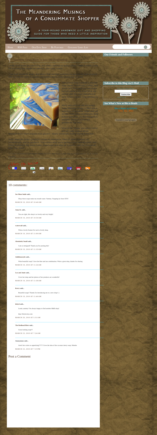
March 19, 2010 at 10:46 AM (28, 202)
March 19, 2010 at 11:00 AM (28, 233)
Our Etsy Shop (39, 47)
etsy (37, 176)
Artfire (120, 111)
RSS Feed (22, 47)
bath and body (30, 176)
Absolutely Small (21, 241)
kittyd (17, 304)
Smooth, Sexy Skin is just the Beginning (40, 59)
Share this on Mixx (78, 167)
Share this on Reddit (41, 167)
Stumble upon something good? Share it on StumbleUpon (32, 167)
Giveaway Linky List (78, 47)
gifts (40, 176)
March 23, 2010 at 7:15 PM (27, 349)
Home (10, 47)
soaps (59, 176)
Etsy (125, 111)
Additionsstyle (20, 257)
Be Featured (57, 47)
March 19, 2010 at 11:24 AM (28, 265)
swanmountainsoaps (68, 176)
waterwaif (18, 225)
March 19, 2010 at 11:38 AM (28, 280)
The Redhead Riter (22, 325)
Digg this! (23, 167)
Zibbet (131, 111)
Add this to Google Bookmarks (51, 167)
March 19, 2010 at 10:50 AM (28, 218)
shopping (53, 176)
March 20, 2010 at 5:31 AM (27, 317)
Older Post (94, 430)
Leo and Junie (20, 273)
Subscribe (87, 167)
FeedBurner (130, 97)
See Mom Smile (20, 194)
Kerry (17, 288)
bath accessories (19, 176)
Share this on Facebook (69, 167)
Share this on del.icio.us (14, 167)
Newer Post (11, 430)
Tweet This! (60, 167)
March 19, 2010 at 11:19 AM (28, 249)
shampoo (46, 176)
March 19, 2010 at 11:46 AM (28, 296)
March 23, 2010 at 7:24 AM (27, 333)
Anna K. (18, 210)
